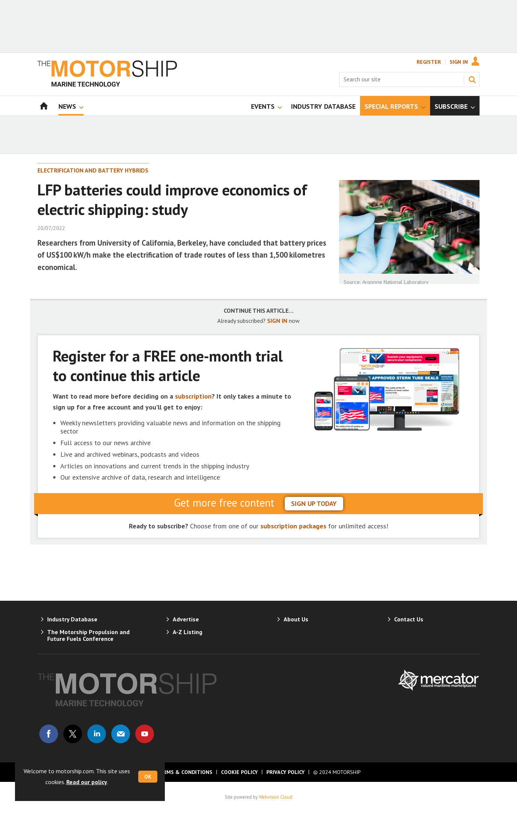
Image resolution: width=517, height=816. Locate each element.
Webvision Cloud (275, 797)
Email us (120, 734)
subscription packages (293, 526)
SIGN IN (277, 320)
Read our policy (86, 782)
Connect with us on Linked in (96, 734)
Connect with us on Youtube (144, 734)
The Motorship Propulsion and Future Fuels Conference (88, 635)
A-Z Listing (187, 632)
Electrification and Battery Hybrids (92, 170)
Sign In (459, 62)
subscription (193, 396)
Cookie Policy (239, 772)
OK (147, 776)
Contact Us (408, 619)
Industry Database (72, 619)
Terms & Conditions (184, 772)
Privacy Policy (285, 772)
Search (472, 80)
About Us (296, 619)
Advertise (186, 619)
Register (429, 62)
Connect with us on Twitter (72, 734)
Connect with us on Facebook (48, 734)
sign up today (314, 503)
